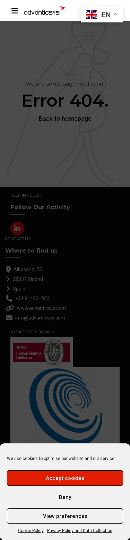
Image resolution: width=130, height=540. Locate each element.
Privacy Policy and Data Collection (79, 530)
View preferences (65, 516)
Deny (65, 497)
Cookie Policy (31, 530)
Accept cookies (65, 478)
